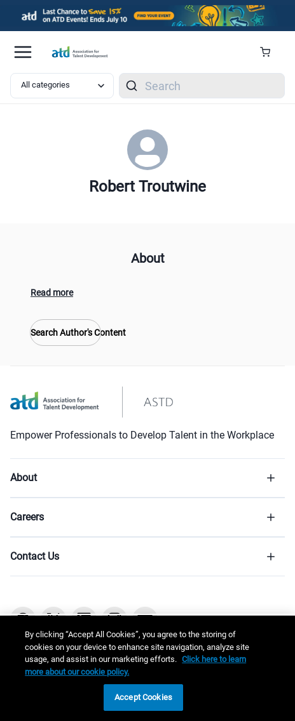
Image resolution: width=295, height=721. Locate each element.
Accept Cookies (143, 697)
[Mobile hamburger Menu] (23, 52)
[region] (147, 668)
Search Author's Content (65, 332)
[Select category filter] (62, 85)
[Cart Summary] (270, 52)
